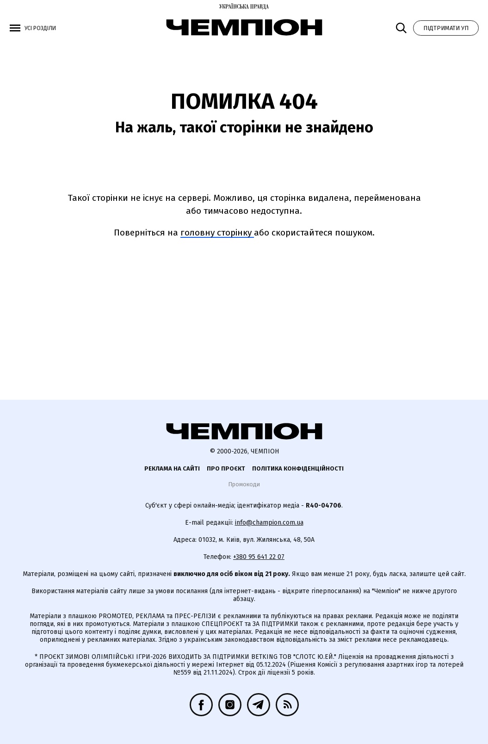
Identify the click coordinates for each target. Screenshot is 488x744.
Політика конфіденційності (298, 468)
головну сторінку (217, 232)
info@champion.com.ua (269, 523)
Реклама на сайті (172, 468)
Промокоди (244, 484)
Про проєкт (226, 468)
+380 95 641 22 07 (258, 557)
